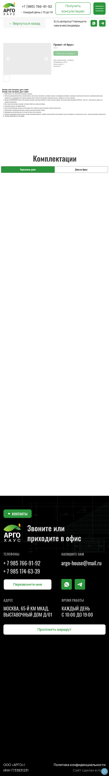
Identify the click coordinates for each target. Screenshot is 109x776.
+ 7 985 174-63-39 (21, 571)
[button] (73, 8)
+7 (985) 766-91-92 (37, 6)
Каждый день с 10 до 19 (37, 12)
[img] (99, 8)
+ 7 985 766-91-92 (21, 563)
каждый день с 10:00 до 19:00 (77, 611)
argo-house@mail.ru (81, 563)
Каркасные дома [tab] (28, 169)
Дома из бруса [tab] (81, 169)
